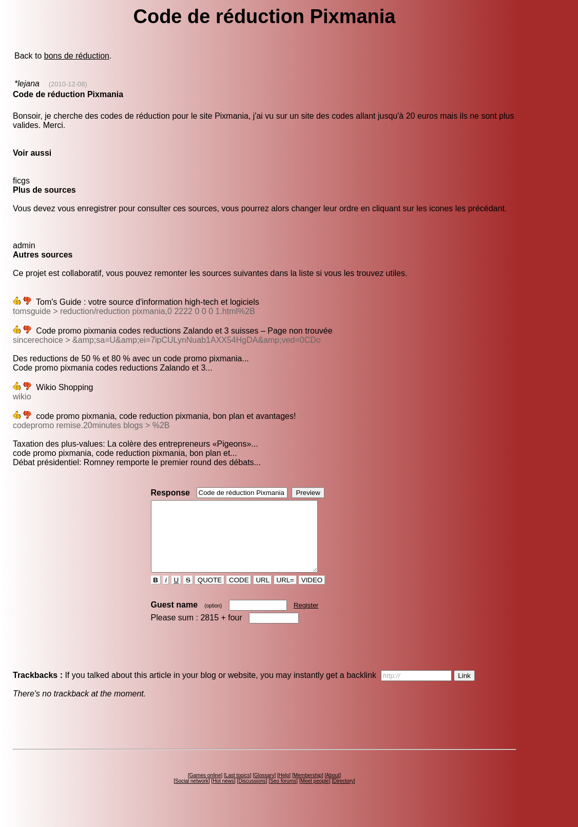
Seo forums (283, 795)
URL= (285, 594)
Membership (308, 789)
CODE (239, 594)
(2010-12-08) (68, 84)
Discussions (251, 795)
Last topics (237, 789)
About (332, 789)
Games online (205, 789)
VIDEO (311, 594)
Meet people (315, 795)
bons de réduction (76, 55)
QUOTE (210, 594)
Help (284, 789)
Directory (343, 795)
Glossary (264, 789)
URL (263, 594)
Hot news (223, 795)
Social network (191, 795)
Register (306, 619)
